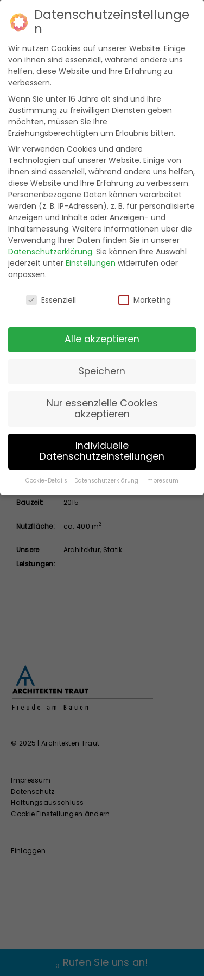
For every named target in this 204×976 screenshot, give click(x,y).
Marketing (144, 300)
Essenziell (51, 300)
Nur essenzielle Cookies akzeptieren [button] (102, 409)
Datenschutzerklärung (50, 251)
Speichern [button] (102, 371)
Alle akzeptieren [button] (102, 339)
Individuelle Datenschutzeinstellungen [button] (102, 451)
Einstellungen (91, 263)
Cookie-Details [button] (47, 481)
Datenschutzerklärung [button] (107, 481)
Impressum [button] (161, 481)
